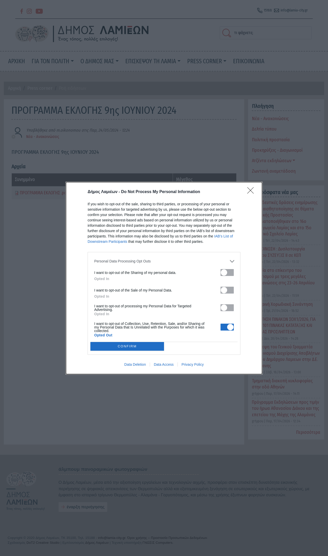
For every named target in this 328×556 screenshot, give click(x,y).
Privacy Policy (193, 364)
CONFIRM (127, 346)
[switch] (227, 272)
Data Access (164, 364)
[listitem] (164, 261)
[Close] (252, 192)
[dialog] (164, 278)
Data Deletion (135, 364)
